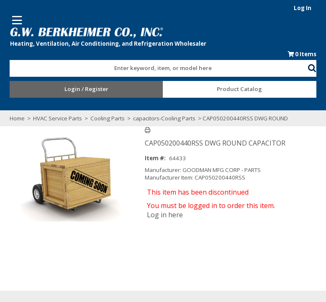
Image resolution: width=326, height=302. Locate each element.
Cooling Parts (104, 118)
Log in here (167, 214)
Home (14, 118)
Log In (306, 8)
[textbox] (155, 68)
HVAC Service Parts (54, 118)
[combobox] (159, 66)
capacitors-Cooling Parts (161, 118)
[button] (315, 66)
